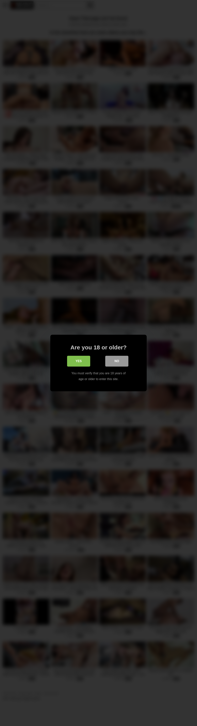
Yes (79, 361)
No (116, 361)
